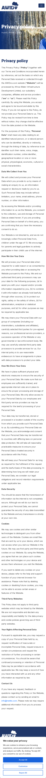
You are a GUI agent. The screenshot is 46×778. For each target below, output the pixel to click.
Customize (23, 766)
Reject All (23, 773)
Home (4, 32)
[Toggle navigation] (41, 5)
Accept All (23, 760)
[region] (23, 757)
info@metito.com (9, 701)
